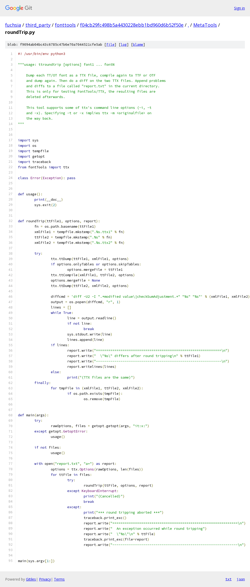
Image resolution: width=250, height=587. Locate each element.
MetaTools (205, 25)
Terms (59, 579)
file (110, 44)
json (241, 579)
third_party (38, 25)
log (124, 44)
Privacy (45, 579)
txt (228, 579)
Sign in (239, 8)
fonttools (65, 25)
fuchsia (13, 25)
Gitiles (31, 579)
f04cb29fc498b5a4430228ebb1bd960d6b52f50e (132, 25)
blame (138, 44)
